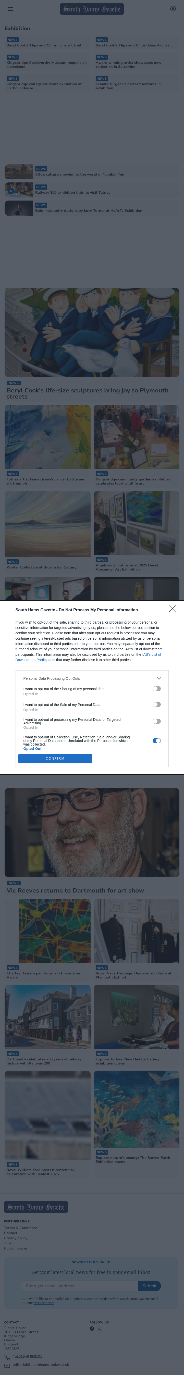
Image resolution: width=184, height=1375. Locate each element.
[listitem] (92, 678)
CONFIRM (55, 759)
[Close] (174, 610)
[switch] (157, 688)
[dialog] (92, 687)
